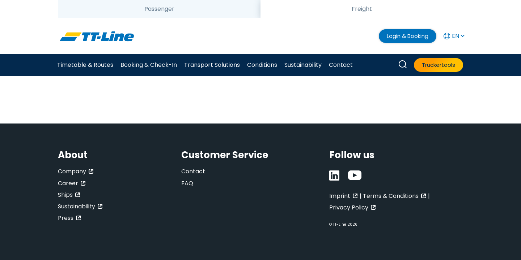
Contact (341, 65)
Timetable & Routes (85, 65)
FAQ (187, 183)
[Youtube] (354, 175)
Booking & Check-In (148, 65)
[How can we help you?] (403, 65)
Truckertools (438, 65)
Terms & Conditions (391, 196)
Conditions (262, 65)
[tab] (159, 9)
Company (72, 171)
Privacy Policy (348, 207)
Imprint (339, 196)
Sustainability (303, 65)
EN (453, 36)
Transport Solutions (212, 65)
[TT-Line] (96, 36)
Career (68, 183)
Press (65, 218)
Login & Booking (407, 36)
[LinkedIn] (334, 175)
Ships (65, 195)
